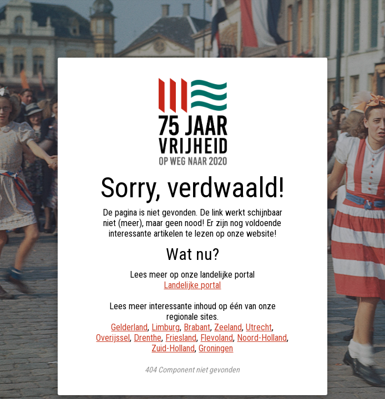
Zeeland (228, 327)
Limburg (165, 327)
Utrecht (259, 327)
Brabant (197, 327)
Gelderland (129, 327)
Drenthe (147, 337)
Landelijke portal (192, 285)
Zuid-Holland (173, 348)
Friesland (180, 337)
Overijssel (113, 337)
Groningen (216, 348)
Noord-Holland (262, 337)
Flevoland (216, 337)
